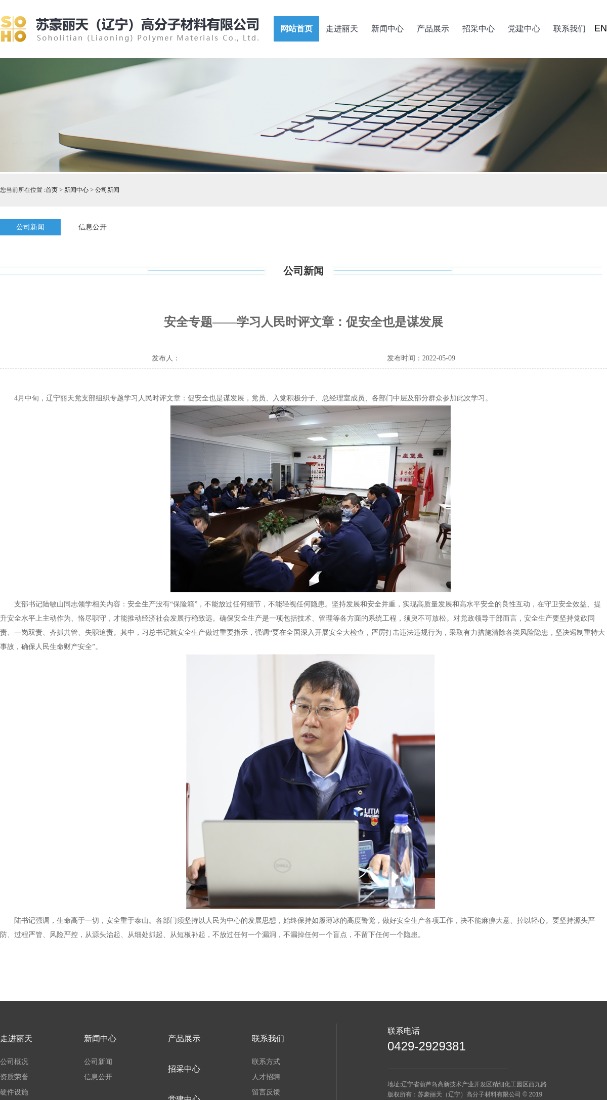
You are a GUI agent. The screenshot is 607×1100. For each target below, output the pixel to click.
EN (600, 28)
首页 (52, 189)
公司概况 (14, 1061)
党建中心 (524, 28)
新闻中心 (387, 28)
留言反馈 (266, 1092)
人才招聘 (266, 1077)
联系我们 (569, 28)
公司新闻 (107, 189)
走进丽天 (342, 28)
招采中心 (478, 28)
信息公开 (92, 227)
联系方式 (266, 1061)
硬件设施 (14, 1092)
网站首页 (296, 28)
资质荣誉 (14, 1077)
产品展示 (433, 28)
